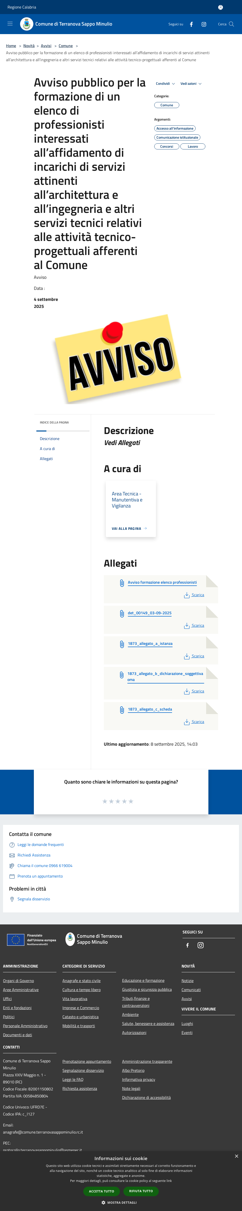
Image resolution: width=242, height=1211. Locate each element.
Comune (66, 46)
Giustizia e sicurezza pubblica (147, 989)
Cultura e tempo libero (81, 990)
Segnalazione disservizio (83, 1070)
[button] (121, 1202)
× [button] (236, 1156)
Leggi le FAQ (73, 1079)
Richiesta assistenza (79, 1088)
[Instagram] (202, 24)
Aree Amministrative (21, 990)
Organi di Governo (18, 981)
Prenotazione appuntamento (86, 1061)
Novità (29, 46)
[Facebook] (189, 24)
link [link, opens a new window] (169, 1181)
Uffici (7, 999)
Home (11, 46)
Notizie (188, 981)
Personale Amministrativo (25, 1026)
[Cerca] (231, 24)
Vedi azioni (192, 84)
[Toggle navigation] (10, 24)
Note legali (131, 1088)
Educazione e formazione (143, 980)
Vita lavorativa (74, 999)
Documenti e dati (17, 1035)
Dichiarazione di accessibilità (146, 1097)
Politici (9, 1017)
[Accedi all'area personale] (220, 7)
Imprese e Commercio (80, 1008)
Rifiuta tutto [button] (141, 1191)
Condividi (166, 84)
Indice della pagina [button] (54, 422)
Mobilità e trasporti (78, 1026)
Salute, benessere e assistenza (148, 1023)
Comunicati (191, 990)
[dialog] (121, 1181)
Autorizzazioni (134, 1032)
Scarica (193, 595)
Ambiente (130, 1014)
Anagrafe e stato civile (81, 981)
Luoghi (187, 1023)
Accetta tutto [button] (101, 1191)
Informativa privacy (138, 1079)
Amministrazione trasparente (147, 1061)
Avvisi (46, 46)
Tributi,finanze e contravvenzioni (136, 1001)
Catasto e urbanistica (80, 1017)
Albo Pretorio (133, 1070)
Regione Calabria (22, 7)
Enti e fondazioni (17, 1008)
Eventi (187, 1032)
